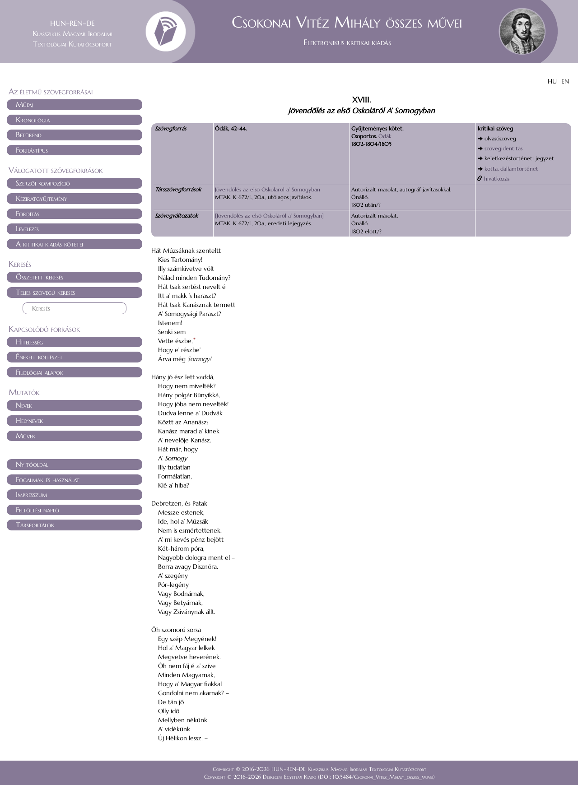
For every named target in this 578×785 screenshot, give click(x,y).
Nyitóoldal (32, 464)
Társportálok (35, 524)
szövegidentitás (503, 148)
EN (565, 81)
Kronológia (33, 119)
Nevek (24, 404)
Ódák (385, 136)
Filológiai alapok (39, 371)
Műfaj (24, 104)
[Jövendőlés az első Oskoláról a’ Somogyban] (269, 215)
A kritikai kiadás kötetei (49, 243)
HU (552, 81)
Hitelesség (29, 341)
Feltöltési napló (37, 509)
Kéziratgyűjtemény (41, 198)
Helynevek (29, 420)
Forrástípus (32, 149)
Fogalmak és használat (47, 479)
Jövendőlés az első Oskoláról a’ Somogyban (267, 189)
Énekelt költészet (39, 356)
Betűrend (29, 134)
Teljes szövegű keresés (45, 292)
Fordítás (27, 213)
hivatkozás (496, 178)
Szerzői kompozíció (43, 182)
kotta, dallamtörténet (511, 168)
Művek (25, 435)
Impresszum (31, 494)
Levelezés (27, 228)
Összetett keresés (39, 276)
